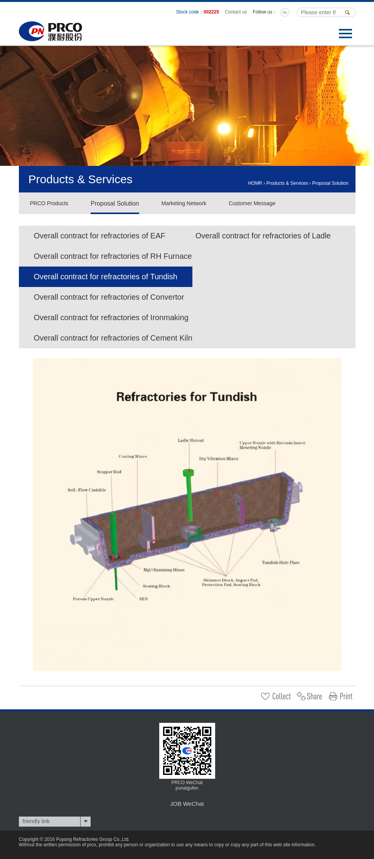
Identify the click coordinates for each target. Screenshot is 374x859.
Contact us (236, 12)
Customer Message (252, 203)
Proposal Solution (330, 183)
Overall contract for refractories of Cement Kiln (113, 338)
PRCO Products (49, 203)
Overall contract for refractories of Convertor (109, 297)
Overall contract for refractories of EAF (99, 235)
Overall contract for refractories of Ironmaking (111, 317)
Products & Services (287, 183)
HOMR (255, 183)
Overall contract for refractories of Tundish (105, 276)
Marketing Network (184, 203)
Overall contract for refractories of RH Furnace (113, 256)
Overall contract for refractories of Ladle (263, 235)
